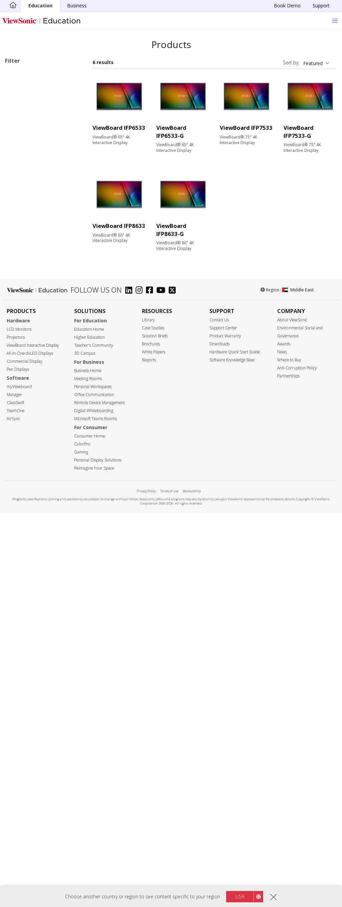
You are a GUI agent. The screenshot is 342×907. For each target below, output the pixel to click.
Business (77, 5)
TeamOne (15, 805)
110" (20, 358)
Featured (313, 63)
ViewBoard (27, 109)
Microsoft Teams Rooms (95, 813)
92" (19, 331)
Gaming (81, 846)
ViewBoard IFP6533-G (171, 131)
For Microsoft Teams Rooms (38, 256)
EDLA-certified (31, 609)
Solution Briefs (155, 730)
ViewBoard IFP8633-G (171, 230)
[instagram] (141, 685)
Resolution (24, 376)
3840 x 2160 (28, 385)
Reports (149, 754)
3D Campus (84, 747)
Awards (283, 738)
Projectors (16, 731)
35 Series (35, 136)
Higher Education (89, 731)
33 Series (18, 84)
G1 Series (35, 208)
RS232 (22, 546)
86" (19, 322)
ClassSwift (15, 797)
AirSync (13, 813)
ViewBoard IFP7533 (246, 127)
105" (20, 349)
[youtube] (162, 685)
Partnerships (288, 770)
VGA (20, 475)
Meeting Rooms (88, 773)
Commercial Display (24, 756)
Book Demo (287, 5)
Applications (26, 100)
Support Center (223, 722)
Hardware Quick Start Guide (234, 746)
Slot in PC (25, 226)
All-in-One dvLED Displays (30, 747)
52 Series (35, 172)
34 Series (35, 127)
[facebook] (151, 685)
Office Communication (94, 789)
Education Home (89, 723)
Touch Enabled (31, 573)
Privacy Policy (146, 885)
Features (21, 564)
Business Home (87, 765)
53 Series (35, 181)
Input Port (23, 457)
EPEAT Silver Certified (38, 653)
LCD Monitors (19, 723)
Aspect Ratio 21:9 (34, 618)
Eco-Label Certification (38, 636)
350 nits (24, 421)
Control (20, 529)
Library (148, 714)
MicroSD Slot (29, 502)
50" (19, 286)
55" (19, 295)
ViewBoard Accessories (40, 244)
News (282, 746)
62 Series (35, 190)
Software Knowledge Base (231, 754)
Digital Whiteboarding (93, 805)
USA (239, 896)
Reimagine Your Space (94, 862)
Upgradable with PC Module (45, 582)
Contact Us (219, 714)
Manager (14, 789)
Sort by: (291, 62)
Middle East (298, 684)
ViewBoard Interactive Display (33, 739)
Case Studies (153, 722)
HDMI (21, 466)
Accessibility (192, 885)
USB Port (25, 493)
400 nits (24, 430)
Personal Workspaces (93, 781)
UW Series (36, 217)
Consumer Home (89, 830)
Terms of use (169, 885)
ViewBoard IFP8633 (119, 226)
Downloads (219, 738)
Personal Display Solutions (97, 854)
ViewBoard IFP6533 (119, 127)
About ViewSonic (292, 714)
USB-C (22, 511)
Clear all (70, 75)
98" (19, 340)
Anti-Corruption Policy (297, 762)
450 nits (24, 439)
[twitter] (174, 685)
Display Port (28, 484)
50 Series (35, 154)
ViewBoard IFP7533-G (299, 131)
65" (19, 304)
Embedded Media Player (41, 600)
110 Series (36, 199)
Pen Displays (18, 764)
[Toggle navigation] (335, 20)
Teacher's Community (93, 739)
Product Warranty (225, 730)
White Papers (153, 746)
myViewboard (19, 781)
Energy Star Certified (37, 644)
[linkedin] (130, 685)
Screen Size (24, 278)
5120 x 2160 (28, 394)
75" (19, 313)
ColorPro (82, 838)
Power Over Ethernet (38, 591)
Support (321, 5)
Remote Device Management (99, 797)
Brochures (151, 738)
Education (40, 5)
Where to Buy (289, 754)
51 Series (35, 163)
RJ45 (20, 537)
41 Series (35, 145)
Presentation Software (39, 235)
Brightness (24, 412)
